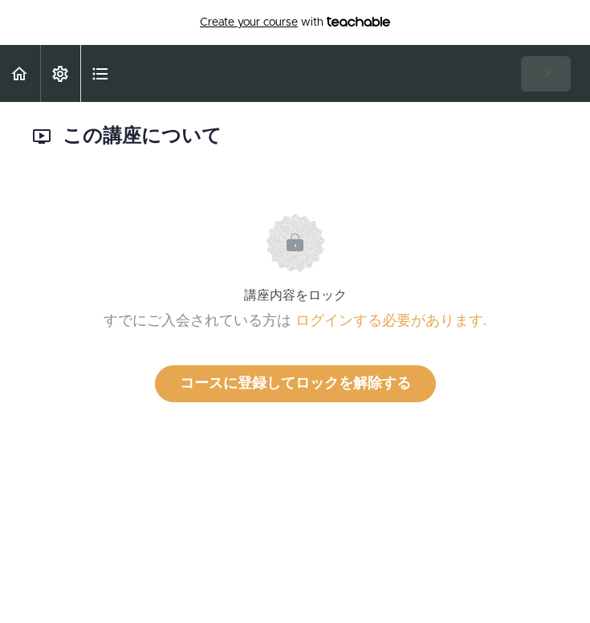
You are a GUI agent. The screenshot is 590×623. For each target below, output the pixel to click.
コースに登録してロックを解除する (295, 384)
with (295, 22)
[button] (20, 73)
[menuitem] (60, 73)
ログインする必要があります (389, 321)
